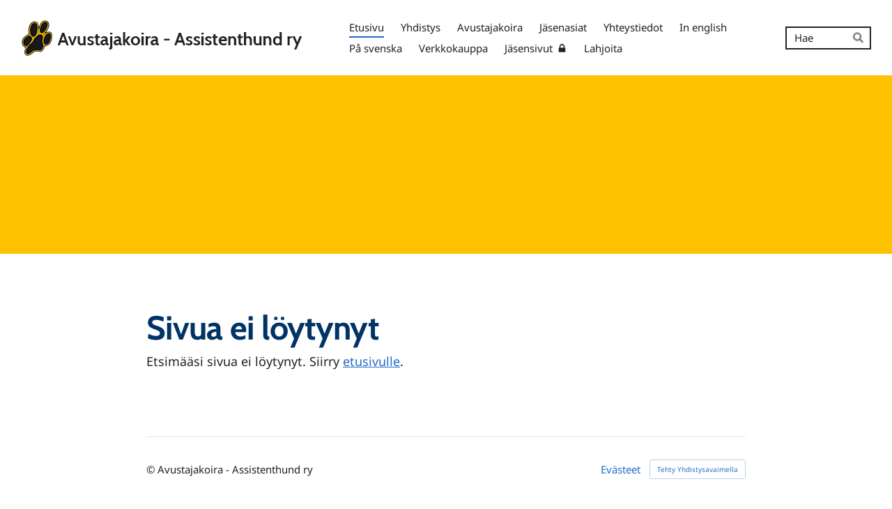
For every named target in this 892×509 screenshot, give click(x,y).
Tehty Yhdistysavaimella (697, 469)
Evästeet (620, 469)
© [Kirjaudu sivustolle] (151, 469)
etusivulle (371, 361)
